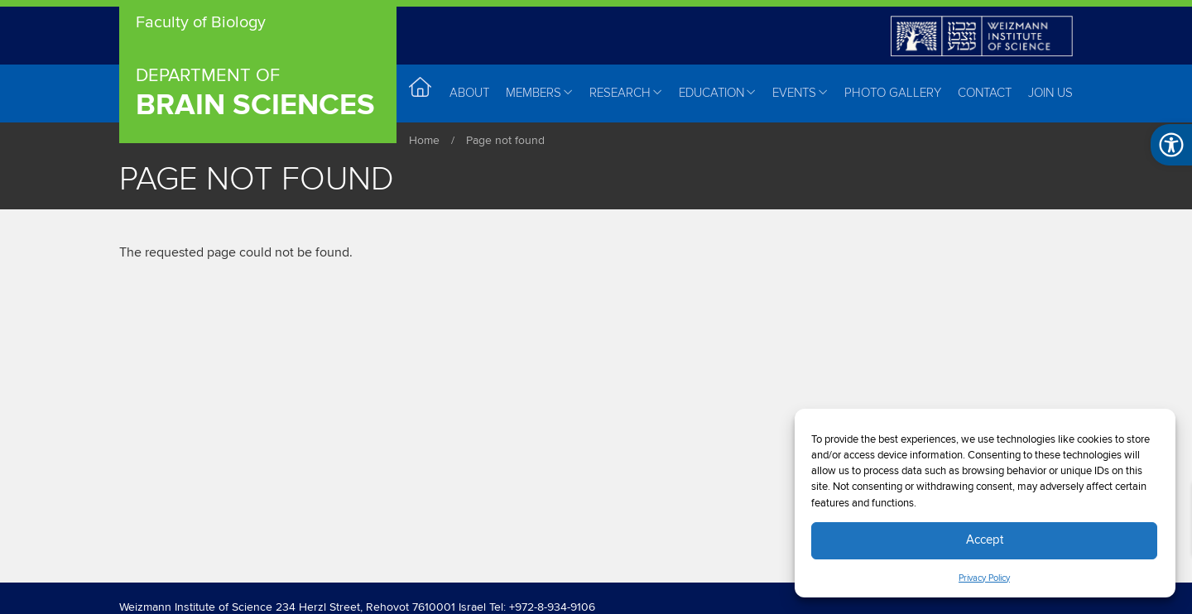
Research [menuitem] (625, 92)
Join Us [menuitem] (1050, 93)
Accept (984, 540)
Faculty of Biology (201, 23)
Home (424, 140)
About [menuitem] (469, 93)
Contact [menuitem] (985, 93)
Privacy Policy (984, 578)
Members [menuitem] (539, 92)
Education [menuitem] (717, 92)
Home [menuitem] (421, 92)
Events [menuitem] (800, 92)
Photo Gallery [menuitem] (892, 93)
